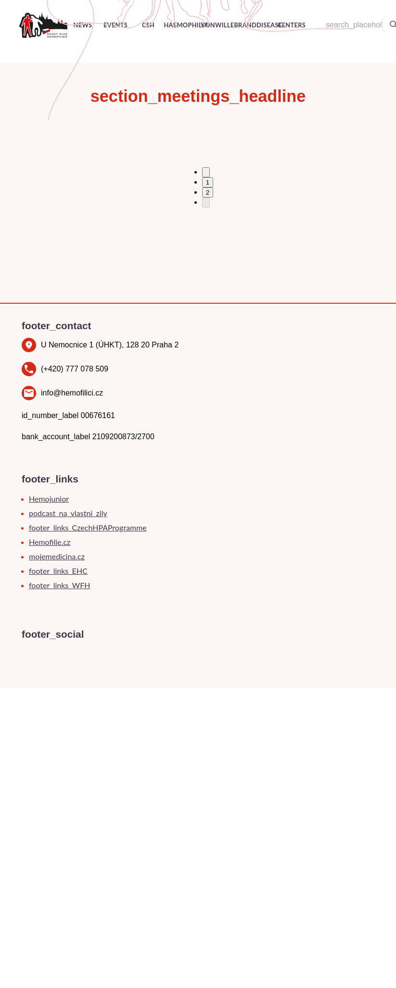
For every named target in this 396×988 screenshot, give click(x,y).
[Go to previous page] (206, 172)
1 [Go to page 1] (207, 182)
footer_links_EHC (58, 570)
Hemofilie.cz (49, 541)
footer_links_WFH (59, 585)
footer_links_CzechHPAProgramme (88, 527)
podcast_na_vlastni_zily (68, 513)
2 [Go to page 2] (207, 192)
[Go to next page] (206, 203)
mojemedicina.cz (57, 556)
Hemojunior (49, 498)
